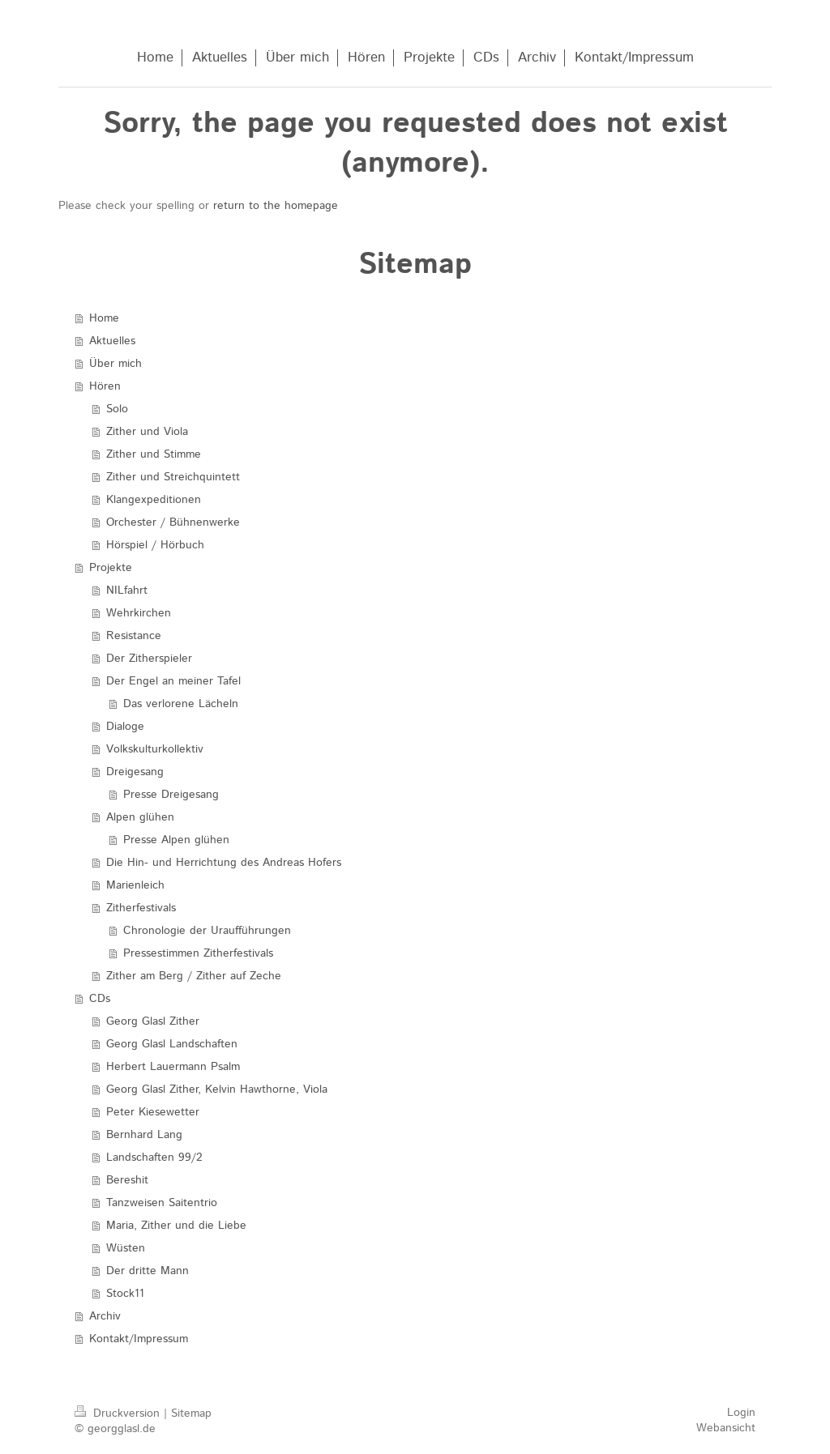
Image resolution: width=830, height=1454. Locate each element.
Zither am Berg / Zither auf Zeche (193, 976)
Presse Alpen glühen (176, 840)
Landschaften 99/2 (154, 1157)
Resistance (133, 636)
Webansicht (725, 1428)
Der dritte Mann (147, 1271)
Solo (117, 409)
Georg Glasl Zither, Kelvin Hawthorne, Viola (216, 1089)
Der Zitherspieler (149, 658)
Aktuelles (112, 341)
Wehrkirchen (138, 613)
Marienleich (135, 885)
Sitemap (191, 1413)
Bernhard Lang (144, 1135)
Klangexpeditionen (153, 500)
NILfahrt (127, 590)
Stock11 (125, 1294)
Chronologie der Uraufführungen (207, 931)
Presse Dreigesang (171, 795)
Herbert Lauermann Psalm (173, 1067)
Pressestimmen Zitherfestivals (198, 953)
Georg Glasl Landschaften (171, 1044)
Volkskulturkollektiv (154, 749)
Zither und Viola (147, 432)
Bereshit (127, 1180)
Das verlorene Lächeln (180, 704)
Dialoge (125, 726)
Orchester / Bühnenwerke (173, 522)
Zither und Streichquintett (173, 477)
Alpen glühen (140, 817)
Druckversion (119, 1413)
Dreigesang (135, 772)
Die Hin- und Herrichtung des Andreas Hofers (223, 863)
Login (741, 1413)
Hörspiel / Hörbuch (155, 545)
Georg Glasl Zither (152, 1021)
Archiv (105, 1316)
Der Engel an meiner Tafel (173, 681)
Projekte (110, 568)
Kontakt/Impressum (138, 1339)
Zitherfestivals (141, 908)
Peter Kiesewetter (152, 1112)
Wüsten (125, 1248)
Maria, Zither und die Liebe (176, 1225)
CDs (99, 999)
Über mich (115, 364)
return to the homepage (275, 206)
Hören (105, 386)
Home (104, 318)
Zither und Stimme (153, 454)
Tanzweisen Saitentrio (161, 1203)
